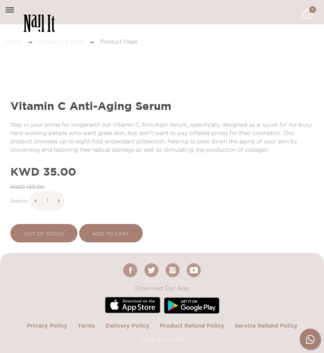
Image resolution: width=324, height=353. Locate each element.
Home (13, 42)
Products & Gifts (60, 42)
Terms (86, 325)
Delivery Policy (127, 325)
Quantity (19, 201)
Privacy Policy (47, 325)
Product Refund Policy (192, 325)
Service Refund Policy (266, 325)
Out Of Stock (44, 233)
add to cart (111, 233)
